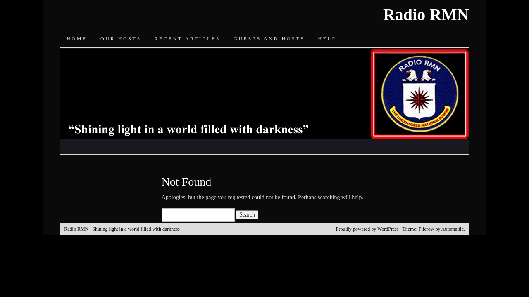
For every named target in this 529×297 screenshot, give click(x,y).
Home (77, 39)
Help (327, 39)
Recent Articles (187, 39)
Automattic (452, 229)
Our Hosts (120, 39)
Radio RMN (426, 14)
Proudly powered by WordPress (367, 229)
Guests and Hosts (269, 39)
